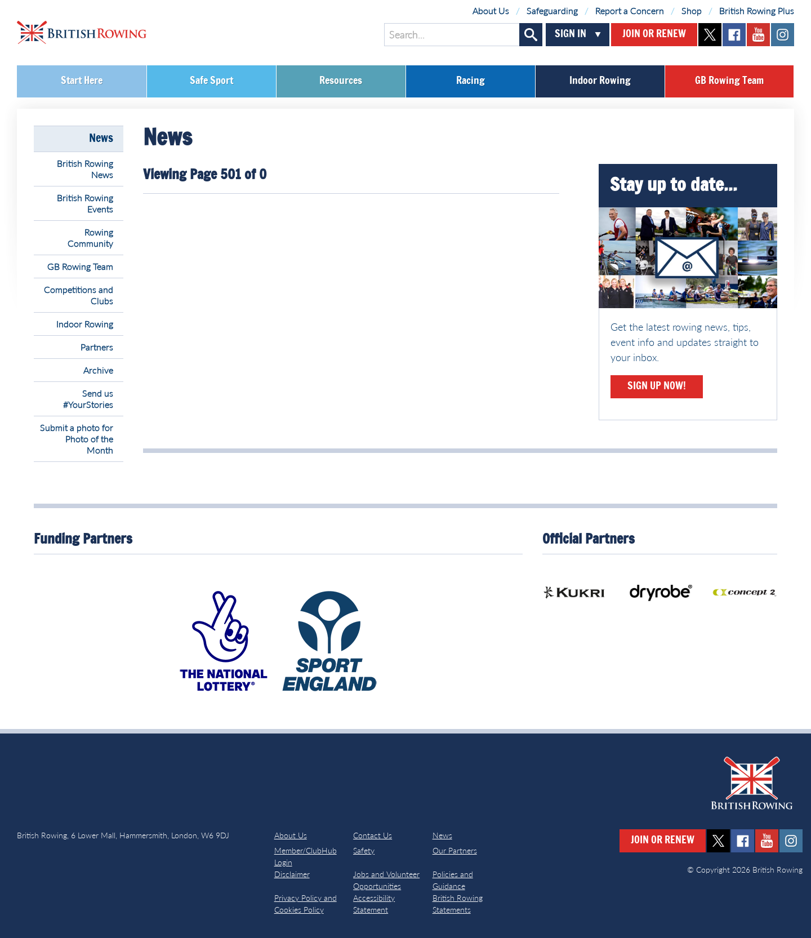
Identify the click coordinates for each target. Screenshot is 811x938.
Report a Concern (629, 10)
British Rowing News (85, 169)
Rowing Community (90, 237)
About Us (491, 10)
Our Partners (455, 850)
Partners (97, 346)
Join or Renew (654, 34)
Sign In (570, 34)
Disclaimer (292, 874)
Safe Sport (211, 81)
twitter (709, 34)
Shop (691, 10)
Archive (98, 369)
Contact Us (372, 835)
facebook (734, 34)
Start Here (82, 81)
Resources (340, 81)
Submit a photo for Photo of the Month (76, 438)
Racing (470, 81)
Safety (364, 850)
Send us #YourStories (88, 399)
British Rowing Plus (756, 10)
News (101, 138)
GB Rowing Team (729, 81)
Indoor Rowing (600, 81)
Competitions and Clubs (78, 295)
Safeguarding (552, 10)
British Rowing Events (85, 203)
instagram (782, 34)
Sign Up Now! (656, 386)
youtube (758, 34)
